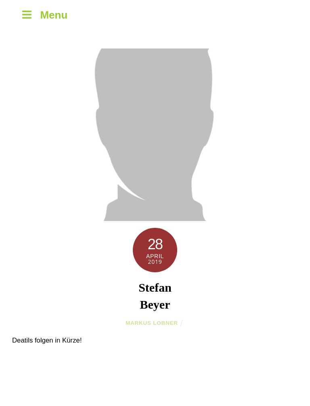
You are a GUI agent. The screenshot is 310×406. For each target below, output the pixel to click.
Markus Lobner (152, 323)
